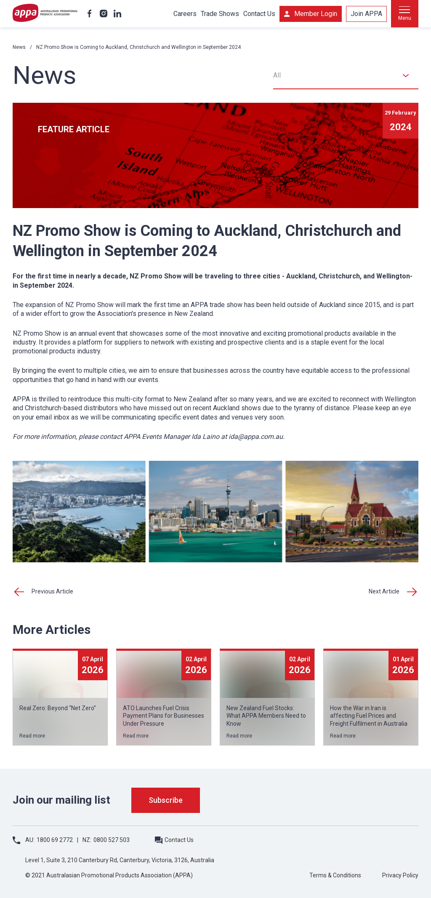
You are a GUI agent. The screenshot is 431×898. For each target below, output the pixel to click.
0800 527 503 (111, 840)
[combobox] (345, 75)
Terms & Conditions (335, 875)
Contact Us (259, 14)
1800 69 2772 (55, 840)
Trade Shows (220, 14)
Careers (185, 14)
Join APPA (366, 14)
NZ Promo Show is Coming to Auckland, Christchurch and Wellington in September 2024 (138, 47)
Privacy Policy (400, 875)
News (19, 47)
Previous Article (52, 591)
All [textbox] (277, 75)
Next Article (384, 591)
